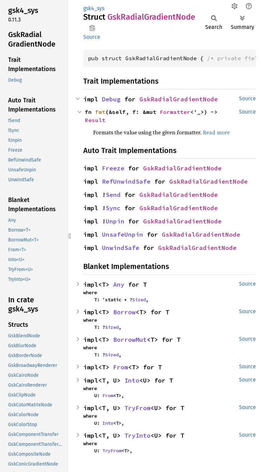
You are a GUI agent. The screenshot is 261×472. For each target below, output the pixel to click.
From (120, 367)
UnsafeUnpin (122, 234)
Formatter (175, 111)
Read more (216, 132)
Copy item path (92, 28)
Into (131, 380)
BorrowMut (130, 339)
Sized (139, 300)
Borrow (124, 312)
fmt (100, 111)
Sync (113, 208)
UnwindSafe (120, 248)
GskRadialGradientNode (178, 99)
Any (118, 284)
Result (95, 120)
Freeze (113, 168)
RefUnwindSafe (126, 181)
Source (91, 37)
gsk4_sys (93, 8)
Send (113, 195)
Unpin (115, 221)
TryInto (137, 435)
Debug (111, 99)
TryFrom (137, 408)
